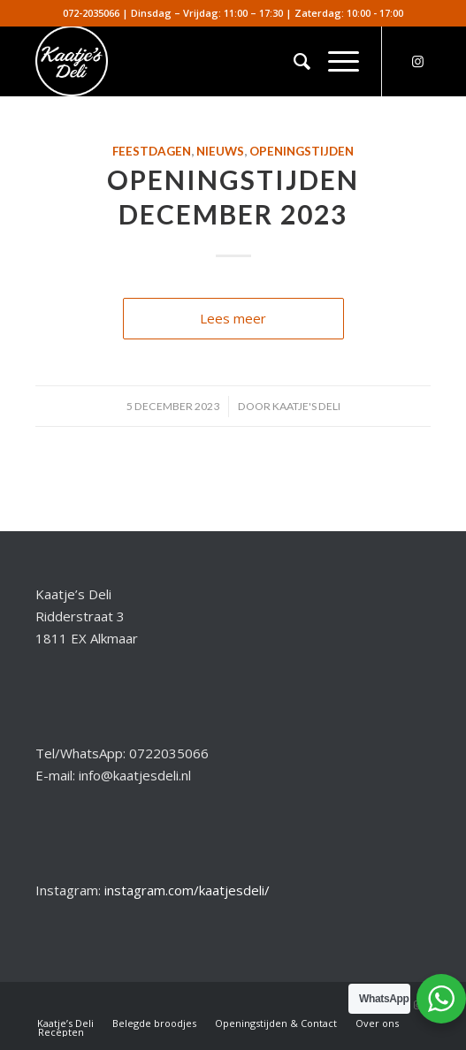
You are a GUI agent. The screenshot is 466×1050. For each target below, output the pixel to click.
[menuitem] (293, 61)
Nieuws (220, 151)
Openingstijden (301, 151)
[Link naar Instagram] (417, 61)
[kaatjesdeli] (193, 61)
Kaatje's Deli (306, 406)
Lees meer (233, 318)
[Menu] (334, 61)
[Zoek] (293, 61)
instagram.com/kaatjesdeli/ (187, 890)
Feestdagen (151, 151)
